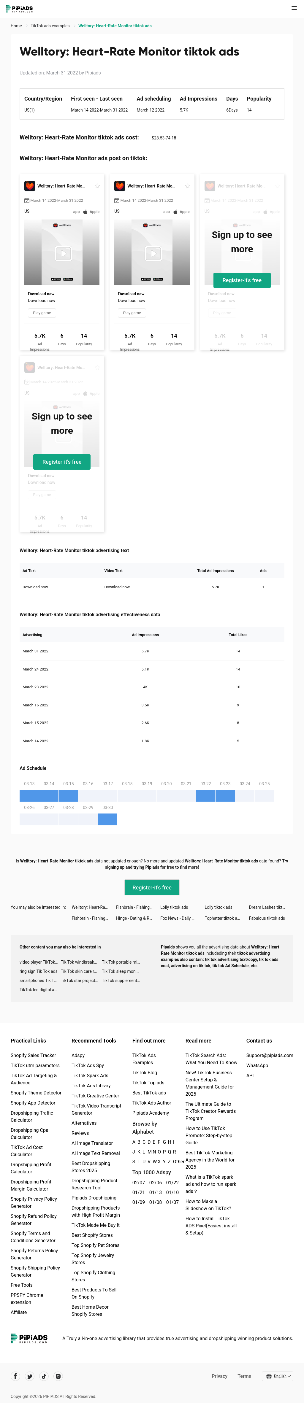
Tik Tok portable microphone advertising (122, 962)
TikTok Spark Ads (90, 1075)
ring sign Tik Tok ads (39, 971)
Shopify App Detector (33, 1103)
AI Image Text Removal (96, 1153)
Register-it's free (242, 280)
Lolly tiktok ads (174, 907)
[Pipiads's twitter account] (29, 1376)
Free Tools (22, 1285)
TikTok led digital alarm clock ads (40, 989)
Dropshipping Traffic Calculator (32, 1116)
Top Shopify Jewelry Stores (93, 1259)
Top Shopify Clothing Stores (93, 1276)
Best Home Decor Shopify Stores (90, 1310)
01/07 (171, 1202)
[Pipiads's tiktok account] (44, 1376)
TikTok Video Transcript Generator (96, 1109)
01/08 (154, 1202)
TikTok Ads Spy (88, 1065)
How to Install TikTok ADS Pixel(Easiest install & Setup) (211, 1226)
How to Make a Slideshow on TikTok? (208, 1205)
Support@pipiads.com (269, 1055)
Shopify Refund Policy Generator (34, 1219)
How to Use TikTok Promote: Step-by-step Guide (209, 1135)
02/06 (154, 1183)
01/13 (154, 1192)
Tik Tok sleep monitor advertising (122, 971)
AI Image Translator (92, 1143)
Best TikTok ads (149, 1093)
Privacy (219, 1376)
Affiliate (19, 1312)
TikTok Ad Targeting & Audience (34, 1079)
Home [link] (17, 25)
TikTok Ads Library (91, 1086)
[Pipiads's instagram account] (58, 1376)
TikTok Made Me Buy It (96, 1225)
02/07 (137, 1183)
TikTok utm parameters (35, 1065)
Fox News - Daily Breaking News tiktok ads (182, 918)
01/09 (137, 1202)
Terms (244, 1376)
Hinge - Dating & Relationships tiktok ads (138, 918)
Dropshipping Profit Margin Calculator (31, 1185)
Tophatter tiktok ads (223, 918)
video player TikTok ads (40, 962)
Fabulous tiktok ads (267, 918)
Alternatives (84, 1123)
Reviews (80, 1133)
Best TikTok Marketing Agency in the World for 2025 (210, 1160)
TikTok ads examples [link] (51, 25)
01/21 (137, 1192)
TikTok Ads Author (151, 1103)
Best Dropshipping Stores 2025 (91, 1167)
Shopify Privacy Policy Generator (34, 1202)
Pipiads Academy (150, 1113)
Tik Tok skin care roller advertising (81, 971)
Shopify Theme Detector (36, 1093)
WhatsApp (257, 1065)
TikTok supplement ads (122, 980)
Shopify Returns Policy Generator (34, 1254)
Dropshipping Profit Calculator (31, 1168)
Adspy (78, 1055)
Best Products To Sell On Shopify (94, 1293)
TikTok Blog (144, 1072)
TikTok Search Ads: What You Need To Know (212, 1059)
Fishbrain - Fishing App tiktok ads (138, 907)
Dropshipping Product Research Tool (94, 1184)
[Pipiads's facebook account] (15, 1376)
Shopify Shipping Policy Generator (35, 1271)
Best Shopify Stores (92, 1235)
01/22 (171, 1183)
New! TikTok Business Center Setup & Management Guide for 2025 (210, 1083)
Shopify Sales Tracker (33, 1055)
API (250, 1075)
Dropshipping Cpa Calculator (29, 1133)
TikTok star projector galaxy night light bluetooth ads (81, 980)
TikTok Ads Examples (144, 1059)
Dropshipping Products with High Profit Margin (96, 1211)
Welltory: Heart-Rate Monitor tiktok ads (94, 907)
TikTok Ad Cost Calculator (27, 1151)
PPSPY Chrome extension (27, 1298)
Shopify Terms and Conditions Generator (33, 1237)
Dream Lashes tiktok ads (271, 907)
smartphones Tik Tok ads (40, 980)
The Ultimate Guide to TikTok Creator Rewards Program (211, 1111)
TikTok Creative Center (95, 1096)
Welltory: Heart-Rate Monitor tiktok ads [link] (115, 25)
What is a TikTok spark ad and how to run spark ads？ (211, 1184)
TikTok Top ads (148, 1083)
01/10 (171, 1192)
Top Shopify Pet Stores (96, 1245)
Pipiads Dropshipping (94, 1198)
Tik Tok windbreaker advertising (81, 962)
